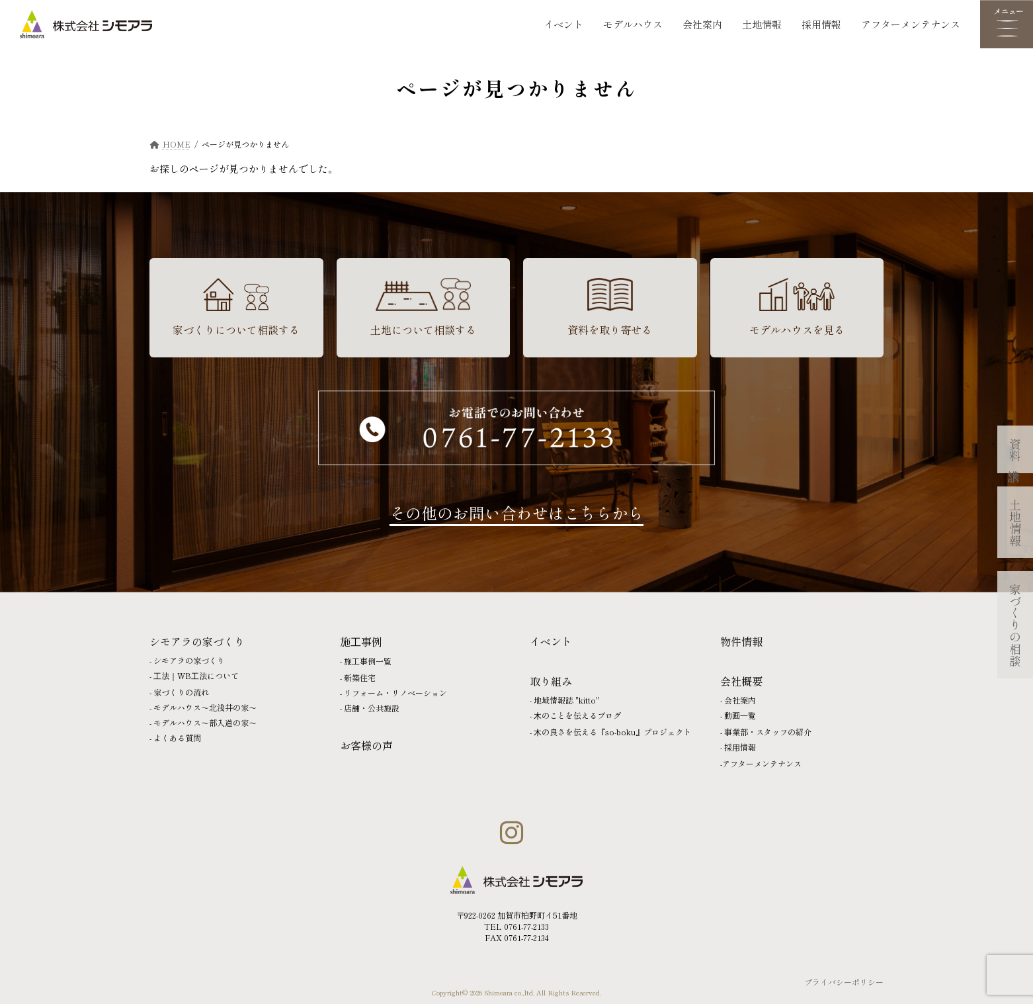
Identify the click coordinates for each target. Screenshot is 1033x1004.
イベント (563, 24)
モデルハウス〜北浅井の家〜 (205, 707)
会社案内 (702, 24)
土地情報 (762, 24)
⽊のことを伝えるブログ (577, 715)
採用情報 (821, 24)
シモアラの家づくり (189, 660)
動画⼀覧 (740, 715)
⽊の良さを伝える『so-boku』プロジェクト (612, 731)
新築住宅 (360, 677)
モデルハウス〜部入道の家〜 (205, 722)
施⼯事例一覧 (368, 660)
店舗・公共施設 (371, 707)
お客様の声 (366, 745)
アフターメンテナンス (910, 24)
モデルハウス (633, 24)
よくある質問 (177, 737)
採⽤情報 (740, 747)
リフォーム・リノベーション (395, 692)
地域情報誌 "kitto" (566, 700)
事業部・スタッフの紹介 (767, 731)
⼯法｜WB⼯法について (196, 675)
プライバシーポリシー (844, 981)
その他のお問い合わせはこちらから (516, 512)
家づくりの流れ (181, 692)
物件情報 (741, 641)
